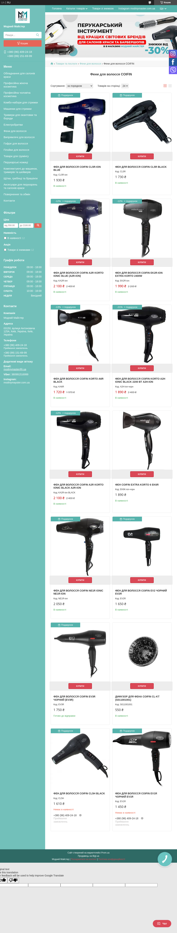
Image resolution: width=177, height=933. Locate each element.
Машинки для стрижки (18, 108)
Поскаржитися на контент (84, 859)
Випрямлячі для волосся (19, 137)
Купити (80, 156)
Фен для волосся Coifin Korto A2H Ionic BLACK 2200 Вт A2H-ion (140, 380)
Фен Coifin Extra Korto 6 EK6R (137, 484)
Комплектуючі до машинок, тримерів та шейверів (21, 170)
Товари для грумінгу (16, 156)
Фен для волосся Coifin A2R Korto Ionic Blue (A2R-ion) (78, 274)
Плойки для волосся (16, 149)
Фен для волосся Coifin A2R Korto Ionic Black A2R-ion (78, 486)
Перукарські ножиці (16, 162)
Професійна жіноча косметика (16, 85)
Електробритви (13, 124)
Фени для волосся (15, 131)
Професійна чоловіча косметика (17, 94)
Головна (57, 8)
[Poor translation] (13, 880)
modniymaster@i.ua (15, 369)
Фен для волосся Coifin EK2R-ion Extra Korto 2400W (139, 274)
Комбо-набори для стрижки (21, 102)
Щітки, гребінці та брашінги (21, 178)
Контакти (9, 200)
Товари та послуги (66, 63)
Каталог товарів (75, 8)
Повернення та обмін (17, 194)
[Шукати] (37, 35)
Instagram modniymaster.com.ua (136, 8)
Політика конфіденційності (111, 859)
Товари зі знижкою (103, 8)
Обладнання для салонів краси (19, 75)
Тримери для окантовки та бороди (20, 116)
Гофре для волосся (16, 143)
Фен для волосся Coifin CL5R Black (141, 166)
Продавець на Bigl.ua (88, 856)
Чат (162, 923)
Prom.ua (105, 852)
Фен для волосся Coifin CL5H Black (79, 793)
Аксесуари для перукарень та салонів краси (20, 186)
